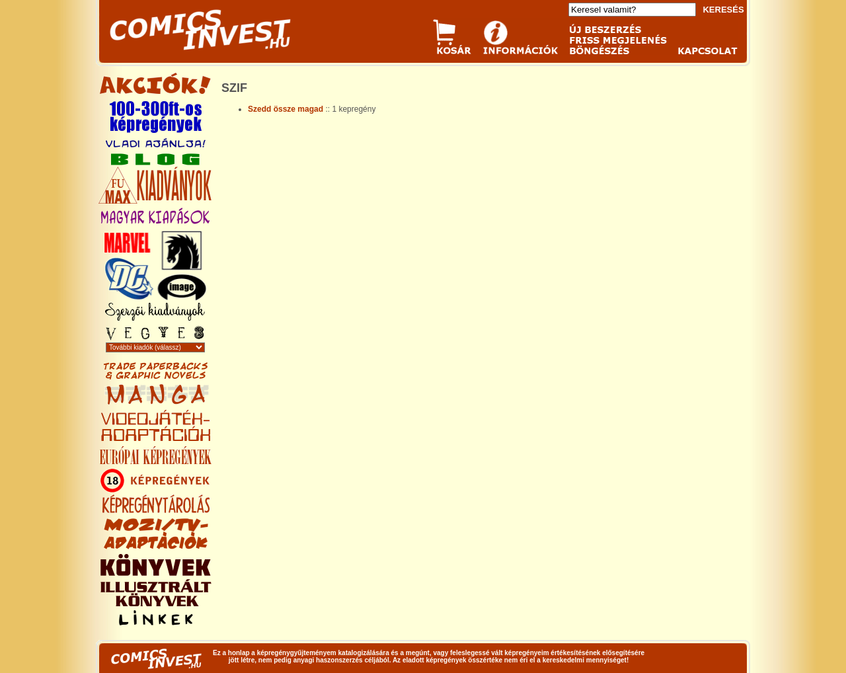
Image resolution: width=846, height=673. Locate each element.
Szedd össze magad (286, 109)
